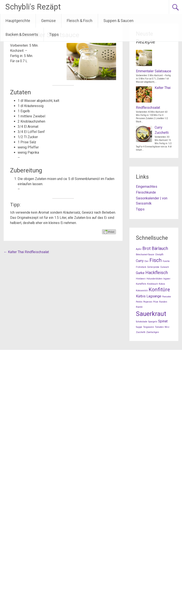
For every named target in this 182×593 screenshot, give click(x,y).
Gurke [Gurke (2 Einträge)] (140, 273)
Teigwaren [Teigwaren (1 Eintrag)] (148, 327)
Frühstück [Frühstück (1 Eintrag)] (141, 267)
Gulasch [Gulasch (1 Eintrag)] (164, 267)
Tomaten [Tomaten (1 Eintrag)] (159, 327)
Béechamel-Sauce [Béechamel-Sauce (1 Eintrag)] (145, 254)
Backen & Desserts (22, 34)
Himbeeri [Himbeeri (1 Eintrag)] (141, 278)
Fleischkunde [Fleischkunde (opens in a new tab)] (146, 192)
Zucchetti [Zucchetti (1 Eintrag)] (140, 332)
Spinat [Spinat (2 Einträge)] (163, 321)
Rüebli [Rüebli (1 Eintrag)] (139, 307)
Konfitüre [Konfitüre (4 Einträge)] (159, 290)
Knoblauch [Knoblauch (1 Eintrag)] (152, 283)
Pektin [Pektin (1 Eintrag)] (139, 301)
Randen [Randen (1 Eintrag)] (163, 301)
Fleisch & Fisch (79, 20)
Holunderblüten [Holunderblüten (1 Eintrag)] (154, 278)
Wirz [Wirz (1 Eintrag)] (167, 327)
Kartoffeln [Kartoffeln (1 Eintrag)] (141, 283)
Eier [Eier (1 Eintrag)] (147, 261)
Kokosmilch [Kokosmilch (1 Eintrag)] (142, 290)
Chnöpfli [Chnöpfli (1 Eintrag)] (159, 254)
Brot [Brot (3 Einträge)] (146, 248)
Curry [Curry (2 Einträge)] (140, 261)
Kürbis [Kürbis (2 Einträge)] (141, 296)
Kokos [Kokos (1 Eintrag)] (162, 283)
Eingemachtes (146, 187)
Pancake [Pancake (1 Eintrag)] (166, 296)
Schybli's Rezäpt (33, 6)
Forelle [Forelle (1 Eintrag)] (166, 261)
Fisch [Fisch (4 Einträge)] (155, 260)
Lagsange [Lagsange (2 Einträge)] (153, 296)
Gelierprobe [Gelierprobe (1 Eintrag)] (153, 267)
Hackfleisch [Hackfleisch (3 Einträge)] (156, 272)
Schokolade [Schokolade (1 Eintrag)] (141, 321)
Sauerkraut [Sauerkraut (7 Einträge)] (151, 313)
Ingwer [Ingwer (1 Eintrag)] (166, 278)
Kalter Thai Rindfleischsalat (26, 252)
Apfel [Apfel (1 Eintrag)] (139, 249)
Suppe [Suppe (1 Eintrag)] (139, 327)
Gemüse (48, 20)
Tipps (54, 34)
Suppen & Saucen (118, 20)
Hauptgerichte (18, 20)
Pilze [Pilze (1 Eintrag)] (155, 301)
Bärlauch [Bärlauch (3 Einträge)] (160, 248)
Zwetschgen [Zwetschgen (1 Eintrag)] (152, 332)
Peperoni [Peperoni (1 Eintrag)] (147, 301)
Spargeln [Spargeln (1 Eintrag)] (152, 321)
